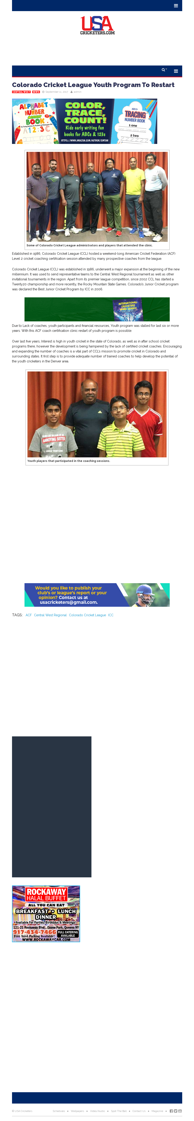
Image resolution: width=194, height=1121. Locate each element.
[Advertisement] (97, 52)
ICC (110, 615)
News (36, 92)
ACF (29, 615)
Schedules (59, 1111)
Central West (21, 92)
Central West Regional (50, 615)
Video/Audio (97, 1111)
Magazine (157, 1111)
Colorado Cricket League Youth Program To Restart (93, 85)
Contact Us (139, 1111)
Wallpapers (77, 1111)
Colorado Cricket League (87, 615)
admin (77, 91)
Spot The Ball (119, 1111)
